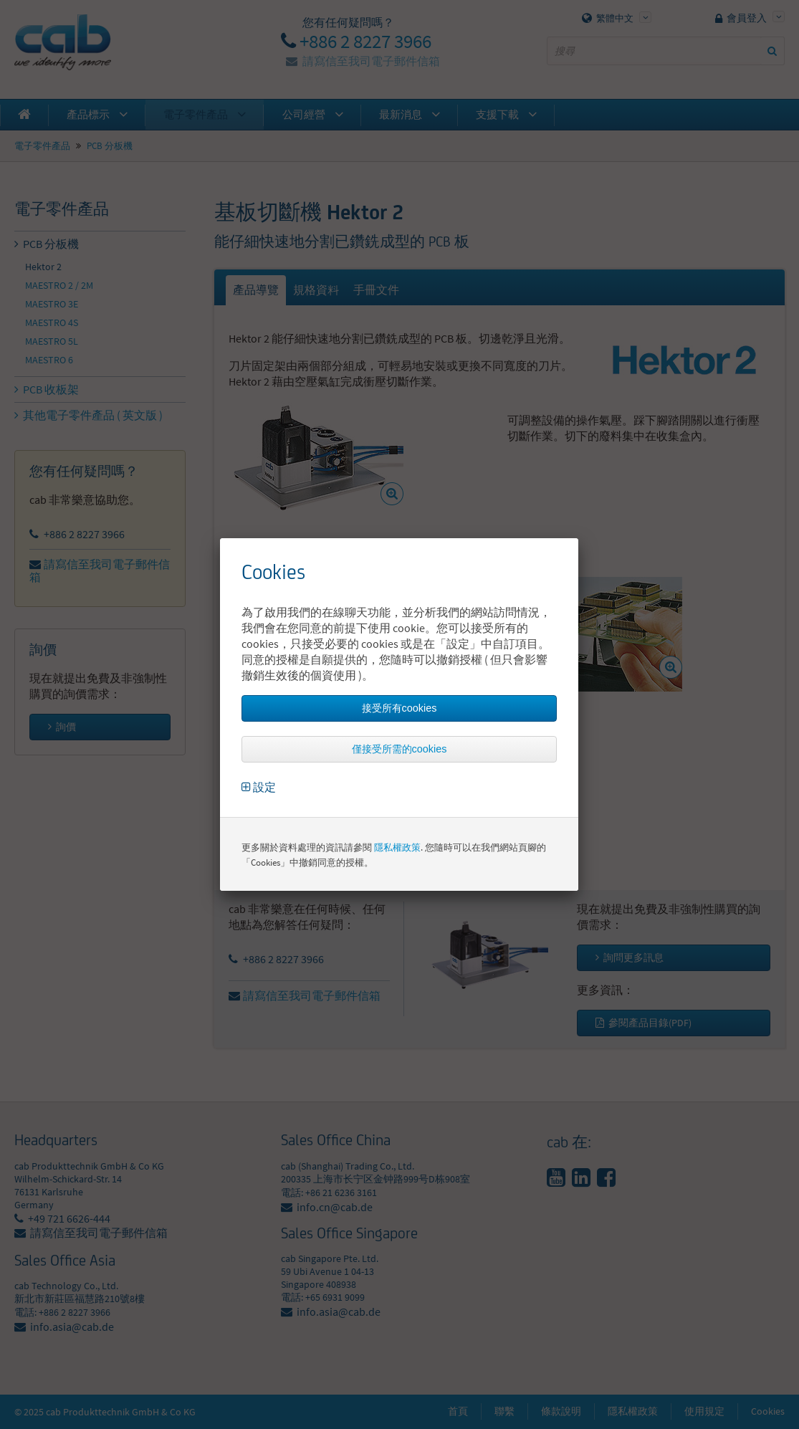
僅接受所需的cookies (399, 749)
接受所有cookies (399, 708)
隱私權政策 (397, 847)
